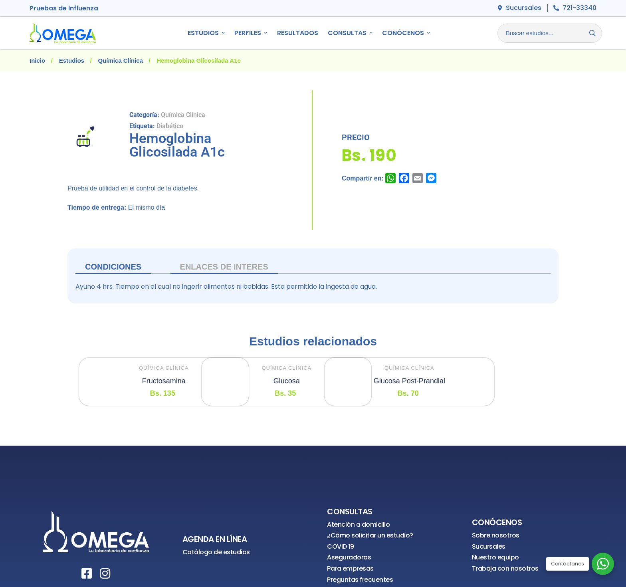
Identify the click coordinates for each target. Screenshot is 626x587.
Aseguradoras (349, 557)
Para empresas (350, 568)
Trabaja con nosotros (505, 568)
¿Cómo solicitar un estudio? (370, 535)
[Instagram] (105, 573)
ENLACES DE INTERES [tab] (224, 266)
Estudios (71, 60)
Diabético (169, 126)
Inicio (37, 60)
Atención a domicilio (358, 524)
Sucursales (488, 546)
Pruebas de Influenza (64, 8)
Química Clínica (120, 60)
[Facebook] (86, 573)
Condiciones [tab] (113, 266)
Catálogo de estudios (216, 552)
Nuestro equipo (495, 557)
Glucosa (286, 381)
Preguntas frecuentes (360, 579)
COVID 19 (340, 546)
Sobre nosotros (495, 535)
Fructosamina (164, 381)
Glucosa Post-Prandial (409, 381)
